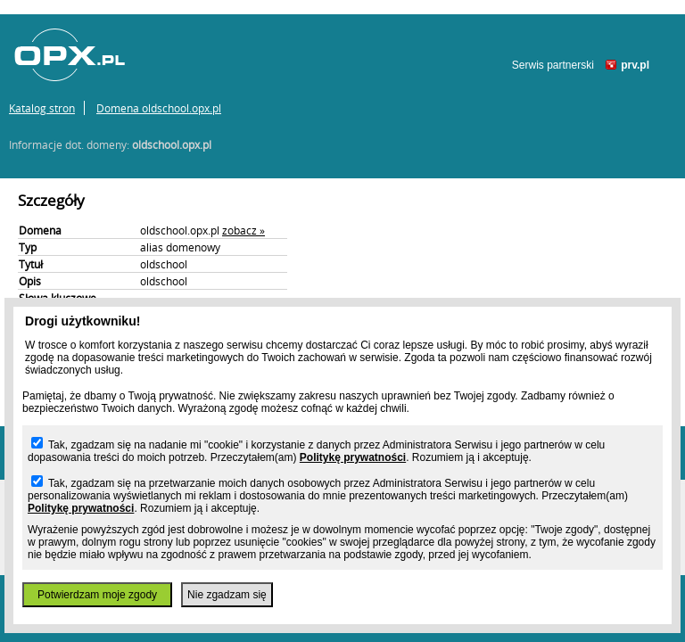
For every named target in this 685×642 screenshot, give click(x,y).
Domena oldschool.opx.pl (158, 108)
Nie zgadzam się (227, 594)
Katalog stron (42, 108)
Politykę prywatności (353, 457)
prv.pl (635, 65)
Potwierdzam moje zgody (97, 594)
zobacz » (243, 230)
